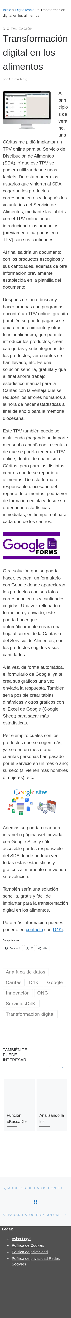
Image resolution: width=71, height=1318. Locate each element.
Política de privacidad (30, 1252)
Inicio (7, 10)
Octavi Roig (18, 79)
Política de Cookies (28, 1245)
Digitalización (26, 10)
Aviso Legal (21, 1239)
